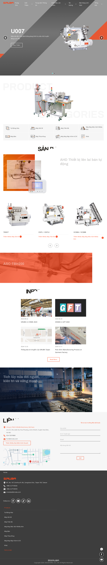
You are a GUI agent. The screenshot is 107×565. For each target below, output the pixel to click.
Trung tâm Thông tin (41, 4)
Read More (53, 359)
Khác (6, 545)
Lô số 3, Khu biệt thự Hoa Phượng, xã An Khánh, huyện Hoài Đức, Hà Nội (27, 433)
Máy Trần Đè (8, 522)
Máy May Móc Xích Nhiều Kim (14, 526)
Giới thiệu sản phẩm (58, 4)
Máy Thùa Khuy (9, 536)
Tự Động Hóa (8, 512)
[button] (101, 38)
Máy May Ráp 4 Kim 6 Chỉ (12, 541)
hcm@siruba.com (12, 439)
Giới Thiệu (28, 4)
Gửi (80, 458)
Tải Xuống (72, 4)
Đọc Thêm (16, 46)
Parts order (8, 550)
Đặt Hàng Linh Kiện (84, 4)
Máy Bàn (7, 531)
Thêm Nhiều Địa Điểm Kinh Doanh (17, 443)
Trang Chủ (17, 4)
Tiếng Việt (98, 4)
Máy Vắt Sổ (8, 517)
